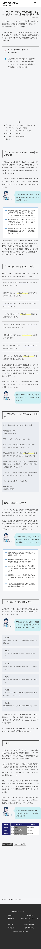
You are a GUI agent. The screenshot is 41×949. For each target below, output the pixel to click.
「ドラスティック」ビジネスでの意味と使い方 (21, 125)
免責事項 (30, 915)
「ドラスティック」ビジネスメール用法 (18, 131)
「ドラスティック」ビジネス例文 (16, 128)
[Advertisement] (20, 95)
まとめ (8, 139)
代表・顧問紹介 (29, 924)
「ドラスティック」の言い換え (16, 136)
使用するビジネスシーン (13, 133)
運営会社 (11, 928)
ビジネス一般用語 (20, 844)
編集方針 (11, 915)
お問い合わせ (29, 928)
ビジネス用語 (7, 844)
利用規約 (11, 918)
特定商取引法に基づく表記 (29, 920)
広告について (11, 924)
